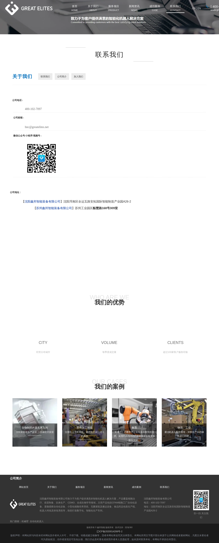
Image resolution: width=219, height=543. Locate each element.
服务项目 (80, 487)
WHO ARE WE (109, 300)
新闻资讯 (108, 487)
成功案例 (136, 487)
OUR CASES (109, 384)
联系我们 (45, 76)
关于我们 (52, 487)
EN (199, 8)
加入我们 (78, 76)
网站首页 (23, 487)
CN (194, 8)
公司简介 (62, 76)
